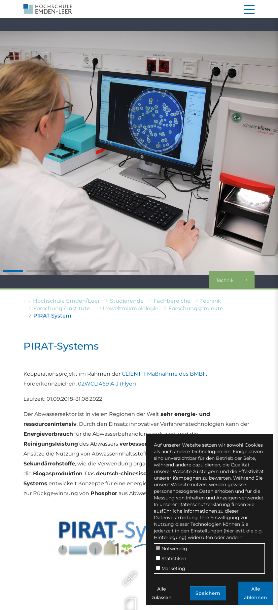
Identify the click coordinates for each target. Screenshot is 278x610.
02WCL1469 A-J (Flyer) (107, 384)
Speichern (207, 593)
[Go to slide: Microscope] (106, 271)
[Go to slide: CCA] (36, 271)
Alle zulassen (162, 593)
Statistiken (171, 558)
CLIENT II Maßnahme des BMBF (164, 374)
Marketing (170, 568)
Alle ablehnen (255, 593)
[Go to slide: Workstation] (129, 271)
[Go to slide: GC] (82, 271)
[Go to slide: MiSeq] (59, 271)
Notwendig (171, 549)
